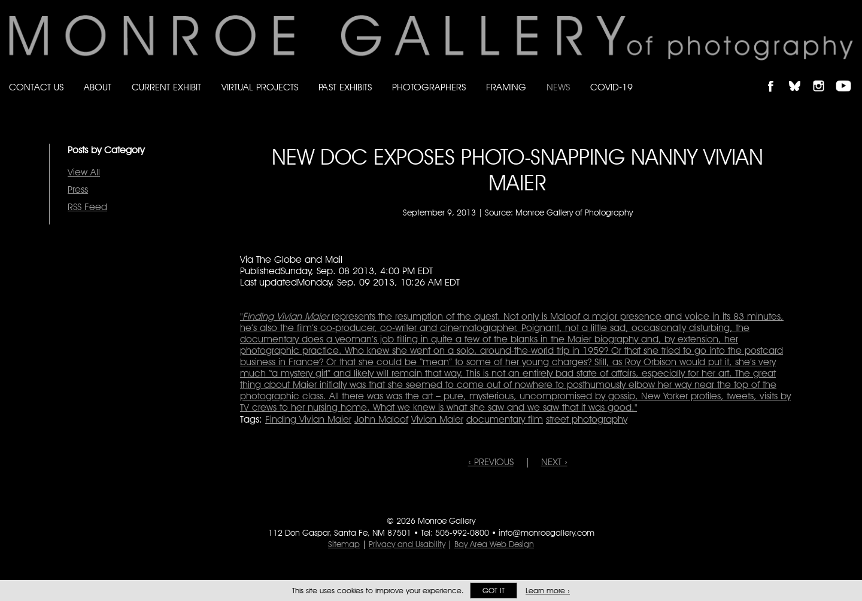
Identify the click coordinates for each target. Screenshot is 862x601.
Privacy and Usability (407, 544)
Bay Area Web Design (494, 544)
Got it (493, 590)
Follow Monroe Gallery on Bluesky (800, 75)
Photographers (429, 87)
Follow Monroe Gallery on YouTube (847, 75)
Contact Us (36, 87)
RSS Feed (87, 207)
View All (84, 172)
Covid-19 (611, 87)
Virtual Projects (259, 87)
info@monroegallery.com (546, 533)
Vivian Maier (437, 419)
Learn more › (548, 590)
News (558, 87)
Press (78, 189)
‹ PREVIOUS (491, 462)
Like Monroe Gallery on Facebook (776, 75)
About (97, 87)
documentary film (504, 419)
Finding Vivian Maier (308, 419)
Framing (506, 87)
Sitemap (344, 544)
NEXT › (554, 462)
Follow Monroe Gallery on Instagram (823, 75)
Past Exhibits (345, 87)
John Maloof (381, 419)
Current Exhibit (166, 87)
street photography (586, 419)
